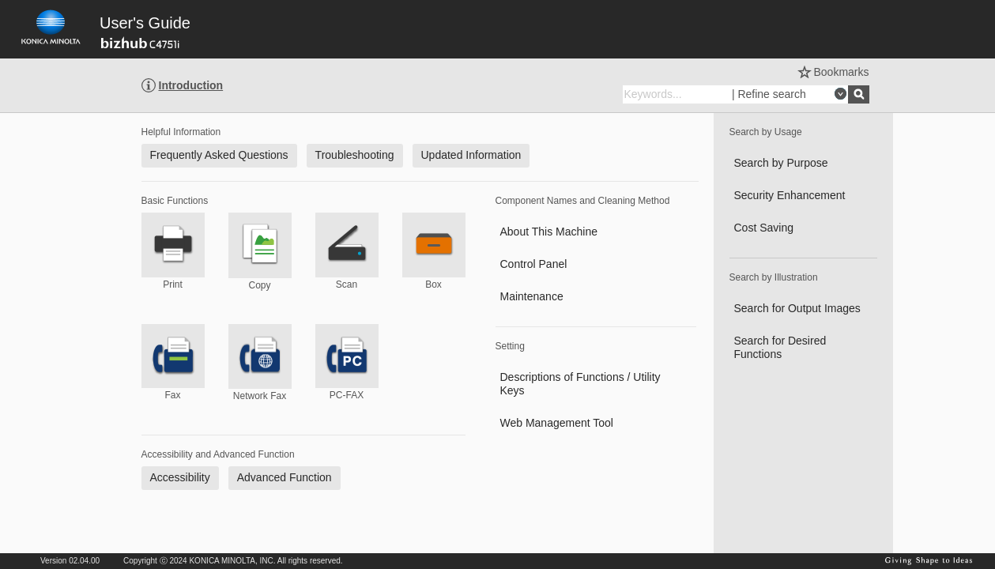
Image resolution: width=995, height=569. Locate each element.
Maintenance (531, 296)
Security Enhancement (790, 195)
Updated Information (471, 155)
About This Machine (548, 231)
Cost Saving (763, 227)
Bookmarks (841, 72)
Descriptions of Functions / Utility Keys (580, 384)
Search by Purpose (781, 162)
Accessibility (180, 477)
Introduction (191, 85)
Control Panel (533, 264)
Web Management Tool (556, 422)
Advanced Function (284, 477)
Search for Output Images (797, 308)
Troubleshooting (354, 155)
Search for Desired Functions (780, 347)
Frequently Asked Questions (219, 155)
